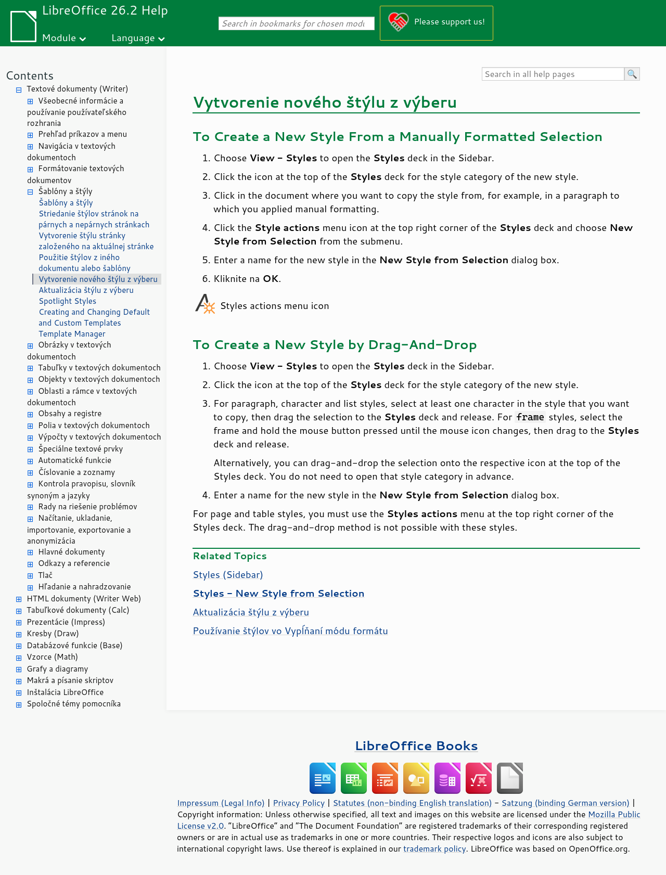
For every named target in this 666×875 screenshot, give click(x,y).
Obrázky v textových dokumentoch (69, 350)
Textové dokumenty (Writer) (78, 88)
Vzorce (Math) (52, 656)
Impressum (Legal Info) (221, 802)
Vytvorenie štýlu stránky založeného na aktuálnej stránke (96, 241)
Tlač (45, 575)
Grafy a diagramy (57, 668)
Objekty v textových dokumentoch (99, 379)
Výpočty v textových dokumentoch (99, 436)
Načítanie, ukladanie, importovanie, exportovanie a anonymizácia (79, 529)
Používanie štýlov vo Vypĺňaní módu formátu (290, 630)
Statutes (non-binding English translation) (412, 802)
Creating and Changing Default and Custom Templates (94, 317)
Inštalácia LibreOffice (65, 692)
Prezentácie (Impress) (66, 621)
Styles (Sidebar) (228, 574)
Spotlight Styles (67, 300)
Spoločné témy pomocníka (74, 703)
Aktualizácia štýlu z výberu (86, 290)
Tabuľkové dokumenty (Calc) (78, 609)
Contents (29, 75)
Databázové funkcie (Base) (75, 645)
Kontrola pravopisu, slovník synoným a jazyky (81, 489)
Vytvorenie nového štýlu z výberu (98, 279)
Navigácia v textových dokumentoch (71, 151)
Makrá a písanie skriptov (70, 680)
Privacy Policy (299, 802)
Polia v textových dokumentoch (94, 425)
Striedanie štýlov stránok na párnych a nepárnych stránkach (94, 219)
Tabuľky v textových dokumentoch (99, 367)
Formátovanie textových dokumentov (75, 174)
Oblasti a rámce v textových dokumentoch (82, 396)
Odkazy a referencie (74, 563)
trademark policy (434, 848)
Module (59, 37)
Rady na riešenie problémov (87, 506)
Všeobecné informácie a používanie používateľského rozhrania (76, 112)
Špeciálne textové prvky (80, 448)
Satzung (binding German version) (566, 802)
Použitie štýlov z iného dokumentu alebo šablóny (85, 263)
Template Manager (72, 333)
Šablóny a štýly (65, 191)
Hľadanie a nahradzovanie (84, 586)
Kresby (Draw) (53, 633)
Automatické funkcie (74, 460)
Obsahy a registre (69, 413)
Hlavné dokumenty (71, 551)
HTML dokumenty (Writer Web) (84, 598)
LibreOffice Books (416, 745)
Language (133, 37)
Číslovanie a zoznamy (76, 472)
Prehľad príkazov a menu (82, 133)
